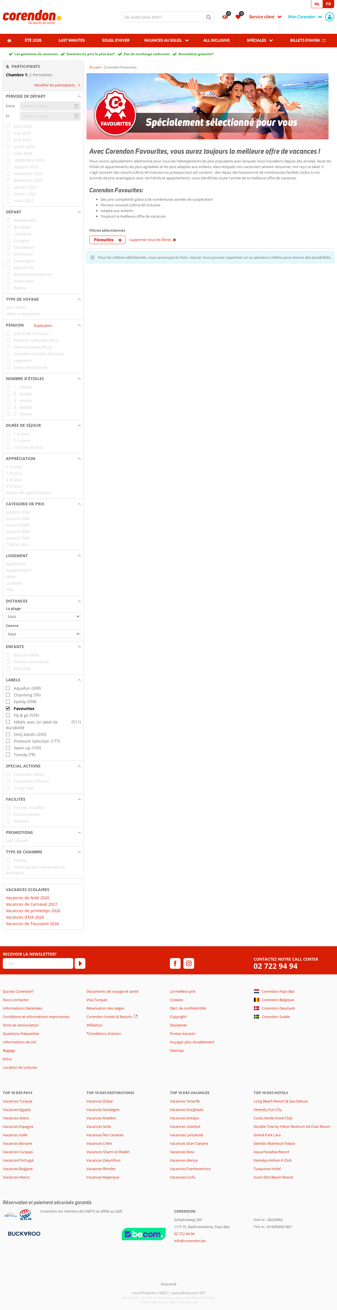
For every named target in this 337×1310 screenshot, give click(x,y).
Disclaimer (178, 1025)
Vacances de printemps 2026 (33, 910)
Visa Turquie (97, 999)
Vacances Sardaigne (103, 1109)
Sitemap (177, 1050)
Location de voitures (20, 1067)
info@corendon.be (189, 1240)
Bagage (9, 1050)
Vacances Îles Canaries (105, 1134)
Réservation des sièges (105, 1008)
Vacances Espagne (18, 1126)
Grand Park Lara (267, 1134)
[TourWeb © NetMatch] (168, 1284)
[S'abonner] (80, 963)
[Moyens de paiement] (23, 1233)
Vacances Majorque (103, 1177)
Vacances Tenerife (185, 1101)
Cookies (176, 999)
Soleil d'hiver (116, 40)
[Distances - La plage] (43, 616)
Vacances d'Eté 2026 (25, 917)
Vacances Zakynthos (104, 1160)
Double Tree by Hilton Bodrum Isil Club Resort (292, 1126)
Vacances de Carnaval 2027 (31, 904)
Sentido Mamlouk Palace (274, 1143)
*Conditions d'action (104, 1033)
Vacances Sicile (99, 1126)
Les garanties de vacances (36, 54)
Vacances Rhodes (101, 1168)
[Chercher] (208, 17)
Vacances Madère (101, 1118)
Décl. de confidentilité (188, 1008)
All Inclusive (216, 40)
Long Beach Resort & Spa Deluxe (281, 1101)
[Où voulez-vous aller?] (167, 17)
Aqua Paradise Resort (271, 1151)
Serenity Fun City (268, 1109)
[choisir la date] (50, 106)
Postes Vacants (182, 1033)
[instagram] (188, 963)
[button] (43, 96)
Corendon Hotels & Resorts (109, 1016)
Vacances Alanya (184, 1160)
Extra (7, 1058)
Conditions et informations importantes (36, 1016)
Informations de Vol (19, 1042)
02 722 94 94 (276, 966)
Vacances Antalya (184, 1118)
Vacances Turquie (17, 1101)
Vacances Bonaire (17, 1143)
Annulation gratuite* (196, 54)
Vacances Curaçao (18, 1151)
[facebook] (175, 963)
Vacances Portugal (18, 1160)
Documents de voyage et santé (112, 991)
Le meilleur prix (183, 991)
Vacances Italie (15, 1134)
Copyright (178, 1016)
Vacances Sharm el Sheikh (108, 1151)
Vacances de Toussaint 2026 (32, 923)
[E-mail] (38, 963)
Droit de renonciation (21, 1025)
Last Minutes (72, 40)
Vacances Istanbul (185, 1126)
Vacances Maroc (16, 1177)
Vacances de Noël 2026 (27, 897)
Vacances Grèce (16, 1118)
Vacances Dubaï (100, 1101)
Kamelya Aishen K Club (273, 1160)
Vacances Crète (99, 1143)
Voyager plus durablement (192, 1042)
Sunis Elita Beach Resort (273, 1177)
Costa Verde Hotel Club (273, 1118)
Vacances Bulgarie (18, 1168)
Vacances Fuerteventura (190, 1168)
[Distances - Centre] (43, 634)
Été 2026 (33, 40)
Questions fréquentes (21, 1033)
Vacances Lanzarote (186, 1134)
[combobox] (167, 17)
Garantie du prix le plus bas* (90, 54)
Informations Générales (22, 1008)
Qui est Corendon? (18, 991)
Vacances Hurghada (186, 1109)
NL (317, 3)
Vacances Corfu (183, 1177)
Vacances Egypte (17, 1109)
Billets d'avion (305, 40)
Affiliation (95, 1025)
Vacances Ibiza (182, 1151)
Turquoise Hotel (267, 1168)
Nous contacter (16, 999)
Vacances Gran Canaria (189, 1143)
